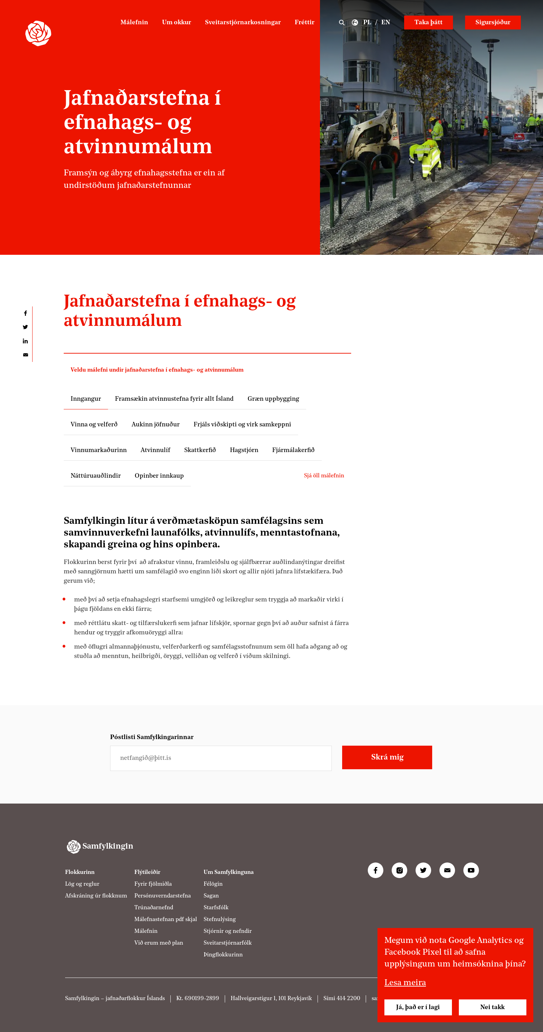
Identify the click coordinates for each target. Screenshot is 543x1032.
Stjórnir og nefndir (228, 931)
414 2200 (348, 998)
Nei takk (492, 1007)
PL (367, 22)
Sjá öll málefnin (324, 476)
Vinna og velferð (94, 425)
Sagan (211, 896)
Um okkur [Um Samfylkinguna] (176, 22)
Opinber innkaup (159, 476)
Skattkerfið (200, 450)
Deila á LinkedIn (25, 341)
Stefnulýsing (220, 919)
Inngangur (86, 399)
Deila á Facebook (25, 313)
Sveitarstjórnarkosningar (243, 22)
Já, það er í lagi (418, 1007)
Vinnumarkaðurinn (99, 450)
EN (385, 22)
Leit (342, 22)
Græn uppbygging (273, 399)
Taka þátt (429, 22)
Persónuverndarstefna (162, 896)
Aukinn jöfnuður (156, 425)
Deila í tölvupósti (25, 355)
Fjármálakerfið (293, 450)
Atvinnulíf (155, 450)
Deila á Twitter (25, 327)
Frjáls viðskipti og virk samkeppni (242, 425)
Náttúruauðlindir (96, 476)
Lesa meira (405, 983)
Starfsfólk (216, 908)
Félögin (213, 884)
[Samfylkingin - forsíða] (38, 33)
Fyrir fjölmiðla (153, 884)
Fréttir (304, 22)
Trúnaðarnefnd (153, 908)
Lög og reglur (82, 884)
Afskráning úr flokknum (96, 896)
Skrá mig (387, 757)
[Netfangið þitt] (221, 758)
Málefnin (134, 22)
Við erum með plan (158, 943)
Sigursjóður (492, 22)
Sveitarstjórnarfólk (228, 943)
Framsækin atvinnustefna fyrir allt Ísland (174, 399)
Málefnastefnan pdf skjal (165, 919)
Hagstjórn (244, 450)
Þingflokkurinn (223, 955)
